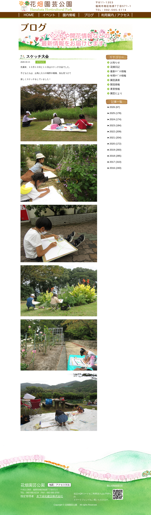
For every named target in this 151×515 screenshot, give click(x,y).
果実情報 (115, 89)
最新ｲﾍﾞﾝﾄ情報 (118, 71)
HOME (29, 15)
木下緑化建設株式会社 (49, 496)
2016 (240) (114, 168)
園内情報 (69, 15)
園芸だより (116, 93)
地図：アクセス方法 (59, 485)
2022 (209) (114, 131)
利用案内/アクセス (115, 15)
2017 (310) (114, 162)
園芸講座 (115, 80)
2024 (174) (114, 119)
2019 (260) (114, 149)
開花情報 (115, 84)
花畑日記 (115, 67)
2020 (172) (114, 143)
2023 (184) (114, 125)
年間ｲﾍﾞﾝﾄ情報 (118, 75)
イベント (49, 15)
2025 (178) (114, 113)
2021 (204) (114, 137)
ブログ (89, 15)
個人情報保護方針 (115, 485)
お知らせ (115, 62)
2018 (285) (114, 155)
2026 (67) (113, 107)
